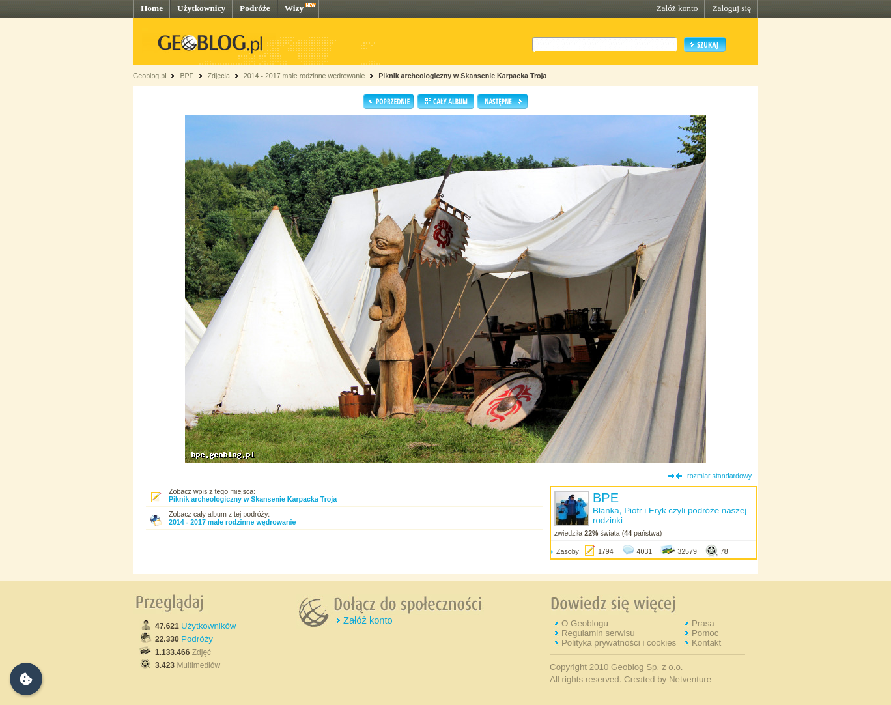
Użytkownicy (201, 8)
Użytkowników (208, 626)
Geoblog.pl (150, 75)
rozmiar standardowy (719, 476)
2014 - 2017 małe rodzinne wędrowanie (305, 75)
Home (152, 8)
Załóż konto (677, 8)
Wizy (294, 8)
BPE (186, 75)
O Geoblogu (584, 623)
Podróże (255, 8)
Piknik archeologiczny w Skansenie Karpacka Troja (462, 75)
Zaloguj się (731, 8)
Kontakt (706, 643)
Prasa (703, 623)
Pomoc (705, 633)
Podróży (197, 639)
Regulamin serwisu (598, 633)
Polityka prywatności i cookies (618, 643)
